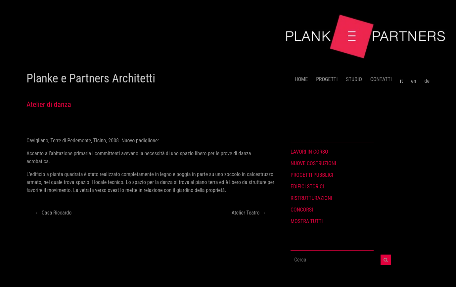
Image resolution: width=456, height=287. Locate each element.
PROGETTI (327, 79)
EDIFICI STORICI (307, 186)
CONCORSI (302, 210)
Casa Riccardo (53, 213)
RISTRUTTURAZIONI (311, 198)
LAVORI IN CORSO (309, 152)
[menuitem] (401, 78)
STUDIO (354, 79)
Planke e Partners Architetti (90, 78)
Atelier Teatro (249, 213)
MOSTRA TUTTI (307, 221)
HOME (301, 79)
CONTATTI (381, 79)
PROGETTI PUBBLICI (312, 175)
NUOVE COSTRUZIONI (313, 163)
